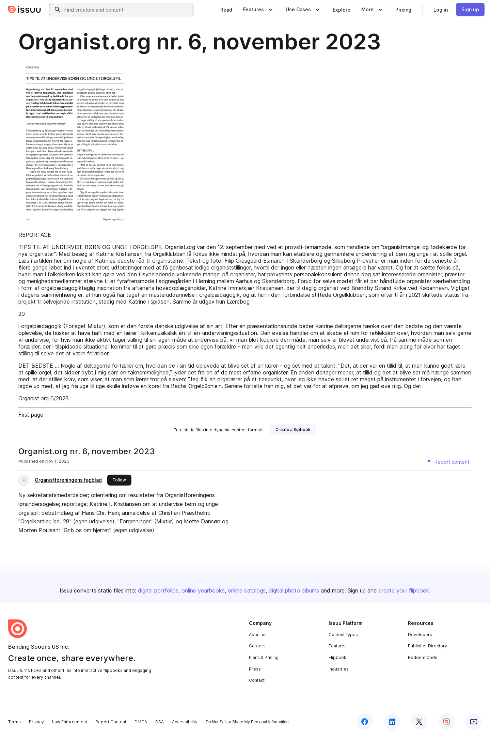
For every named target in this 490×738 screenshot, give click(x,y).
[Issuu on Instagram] (446, 721)
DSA (159, 721)
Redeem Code (423, 657)
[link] (226, 9)
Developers (420, 634)
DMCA (141, 721)
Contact (257, 680)
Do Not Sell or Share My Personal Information (247, 722)
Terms (14, 721)
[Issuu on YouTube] (473, 721)
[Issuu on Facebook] (365, 721)
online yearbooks (203, 590)
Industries (339, 669)
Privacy (36, 721)
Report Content (110, 721)
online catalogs (247, 590)
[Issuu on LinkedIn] (392, 721)
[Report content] (448, 462)
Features (338, 645)
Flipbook (337, 657)
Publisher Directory (427, 645)
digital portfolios (158, 590)
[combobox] (127, 9)
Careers (257, 645)
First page (30, 414)
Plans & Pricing (264, 657)
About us (258, 634)
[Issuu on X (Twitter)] (419, 721)
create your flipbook (404, 590)
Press (255, 669)
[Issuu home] (24, 9)
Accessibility (184, 721)
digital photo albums (294, 590)
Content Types (343, 634)
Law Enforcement (69, 721)
